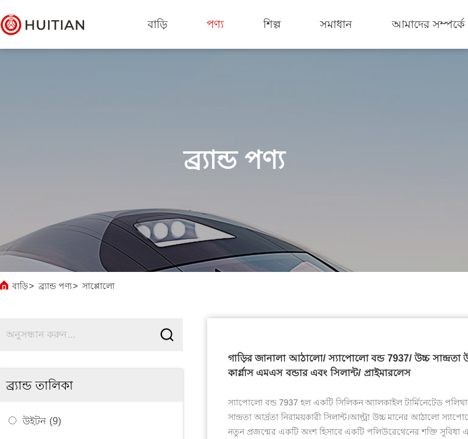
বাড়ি (157, 24)
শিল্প (272, 24)
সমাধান (336, 24)
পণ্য (215, 24)
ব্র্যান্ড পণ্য (55, 286)
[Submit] (167, 335)
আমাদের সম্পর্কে (428, 24)
